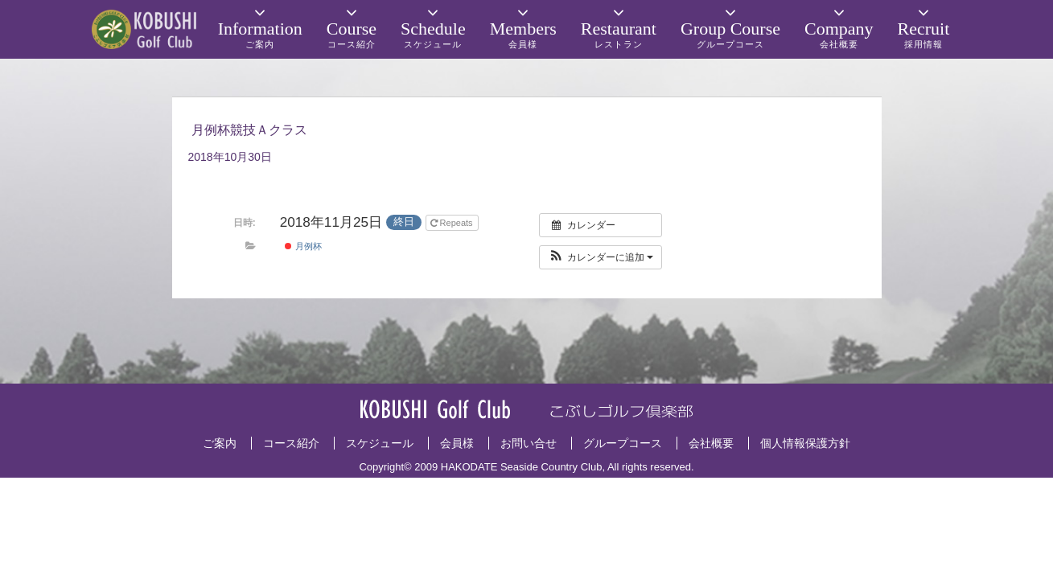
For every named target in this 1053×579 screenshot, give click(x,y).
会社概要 (711, 443)
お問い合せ (528, 443)
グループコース (622, 443)
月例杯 (303, 246)
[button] (600, 257)
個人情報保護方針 (805, 443)
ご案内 (220, 443)
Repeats (452, 223)
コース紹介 (291, 443)
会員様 (457, 443)
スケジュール (379, 443)
